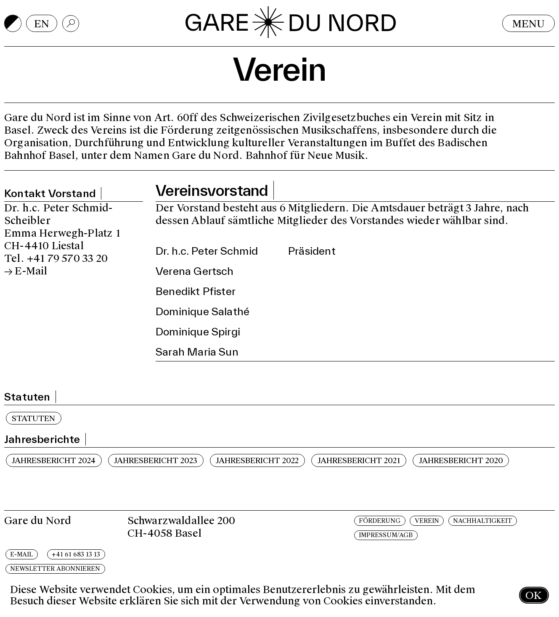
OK (533, 595)
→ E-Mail (26, 270)
